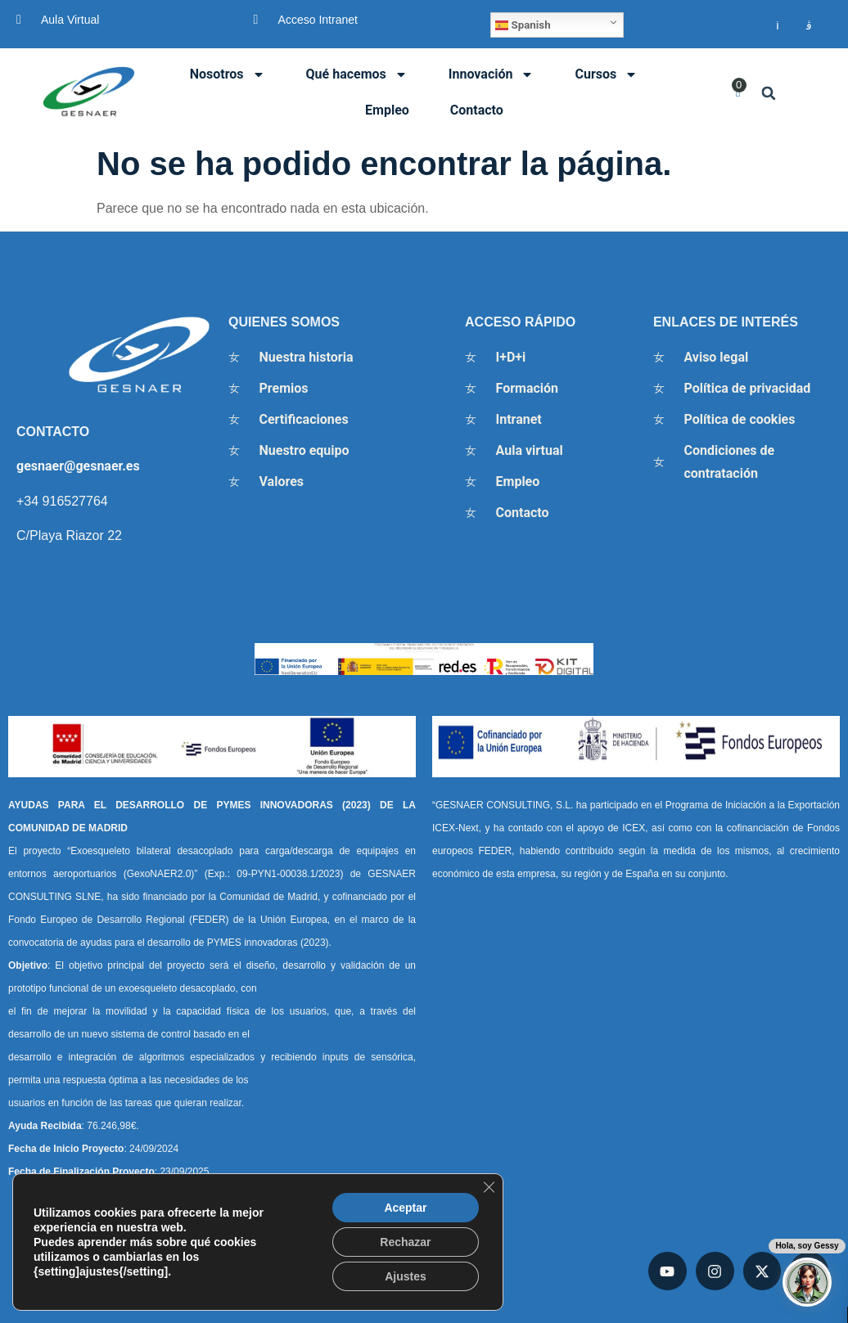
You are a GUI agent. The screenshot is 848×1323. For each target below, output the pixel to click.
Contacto (476, 110)
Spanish (522, 25)
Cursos (606, 74)
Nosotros (227, 74)
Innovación (492, 74)
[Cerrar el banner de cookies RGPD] (488, 1187)
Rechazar (405, 1242)
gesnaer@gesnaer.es (78, 466)
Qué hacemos (357, 74)
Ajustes (405, 1276)
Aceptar (405, 1207)
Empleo (387, 110)
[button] (769, 93)
